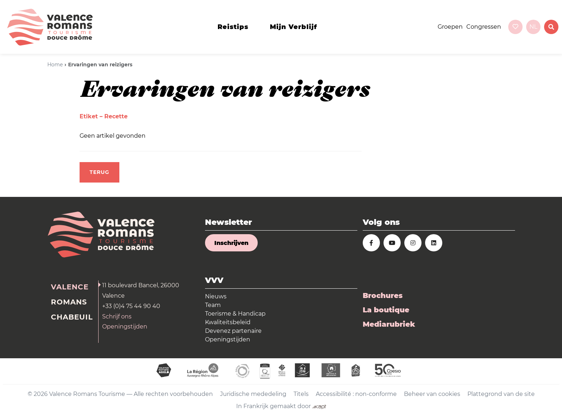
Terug (99, 172)
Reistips (233, 27)
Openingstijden (124, 326)
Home (55, 64)
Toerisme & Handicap (235, 313)
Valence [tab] (70, 287)
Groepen (450, 26)
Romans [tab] (69, 302)
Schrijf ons (117, 316)
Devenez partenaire (233, 330)
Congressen (483, 26)
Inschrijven (231, 243)
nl (533, 26)
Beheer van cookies (432, 394)
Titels (301, 394)
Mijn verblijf (293, 27)
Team (213, 305)
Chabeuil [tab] (72, 317)
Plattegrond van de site (501, 394)
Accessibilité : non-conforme (356, 394)
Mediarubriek (389, 324)
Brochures (383, 295)
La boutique (386, 310)
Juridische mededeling (253, 394)
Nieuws (216, 296)
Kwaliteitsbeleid (228, 322)
